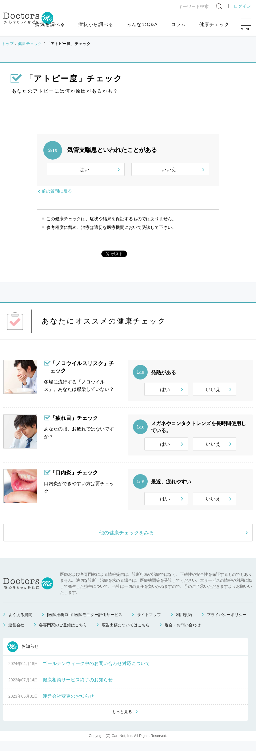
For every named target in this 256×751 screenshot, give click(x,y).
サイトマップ (149, 623)
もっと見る (122, 721)
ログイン (242, 6)
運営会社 (16, 634)
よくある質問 (20, 623)
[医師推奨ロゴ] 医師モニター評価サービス (84, 623)
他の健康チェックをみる (126, 541)
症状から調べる (95, 24)
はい (84, 169)
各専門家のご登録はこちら (63, 634)
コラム (178, 24)
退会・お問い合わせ (183, 634)
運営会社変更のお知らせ (68, 705)
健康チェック (214, 24)
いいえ (168, 169)
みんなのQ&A (142, 24)
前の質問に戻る (57, 191)
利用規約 (184, 623)
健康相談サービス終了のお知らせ (78, 688)
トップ (8, 43)
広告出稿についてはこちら (126, 634)
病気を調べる (50, 24)
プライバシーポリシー (227, 623)
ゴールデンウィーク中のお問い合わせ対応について (96, 672)
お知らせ (23, 655)
